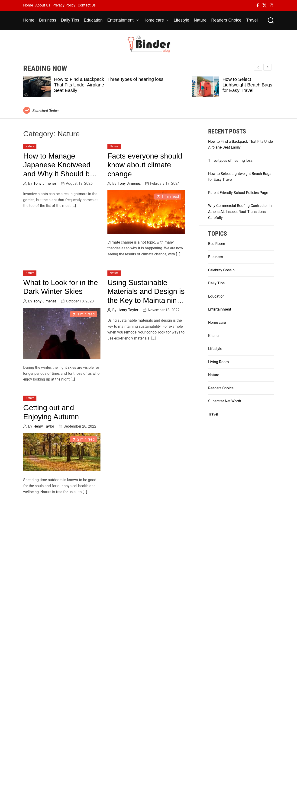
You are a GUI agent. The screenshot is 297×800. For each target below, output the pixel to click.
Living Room (218, 362)
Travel (252, 20)
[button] (267, 67)
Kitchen (214, 335)
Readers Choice (226, 20)
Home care (156, 20)
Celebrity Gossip (221, 270)
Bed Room (216, 243)
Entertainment (123, 20)
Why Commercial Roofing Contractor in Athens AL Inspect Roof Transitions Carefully (240, 211)
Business (47, 20)
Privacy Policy (63, 5)
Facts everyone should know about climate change (144, 165)
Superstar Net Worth (224, 401)
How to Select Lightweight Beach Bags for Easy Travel (247, 85)
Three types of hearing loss (135, 79)
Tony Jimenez (44, 183)
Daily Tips (70, 20)
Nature (200, 20)
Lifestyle (181, 20)
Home (28, 5)
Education (93, 20)
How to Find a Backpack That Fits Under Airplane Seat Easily (79, 85)
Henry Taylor (128, 310)
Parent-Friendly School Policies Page (238, 192)
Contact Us (87, 5)
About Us (42, 5)
